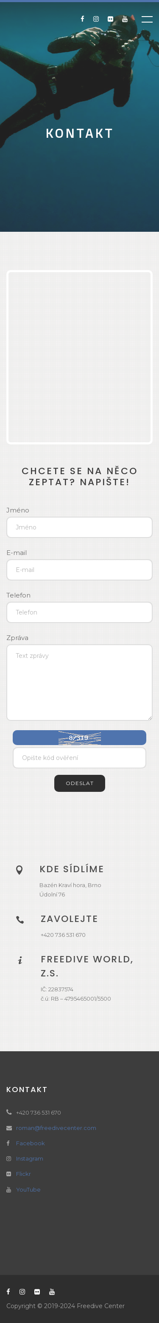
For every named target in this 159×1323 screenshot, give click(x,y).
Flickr (23, 1173)
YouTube (28, 1189)
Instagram (29, 1158)
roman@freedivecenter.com (56, 1127)
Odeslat (80, 783)
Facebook (30, 1143)
